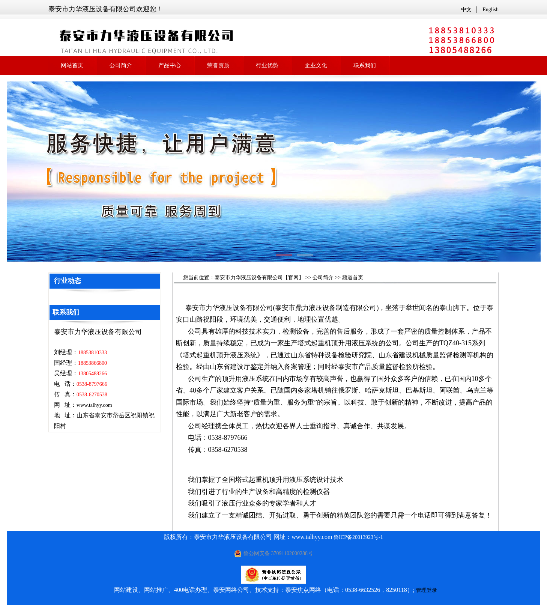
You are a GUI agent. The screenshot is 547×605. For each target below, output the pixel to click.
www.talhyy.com (94, 405)
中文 (466, 9)
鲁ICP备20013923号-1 (358, 537)
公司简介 (323, 277)
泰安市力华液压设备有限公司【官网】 (259, 277)
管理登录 (426, 590)
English (490, 9)
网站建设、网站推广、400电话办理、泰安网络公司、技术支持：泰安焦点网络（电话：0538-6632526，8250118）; (264, 590)
